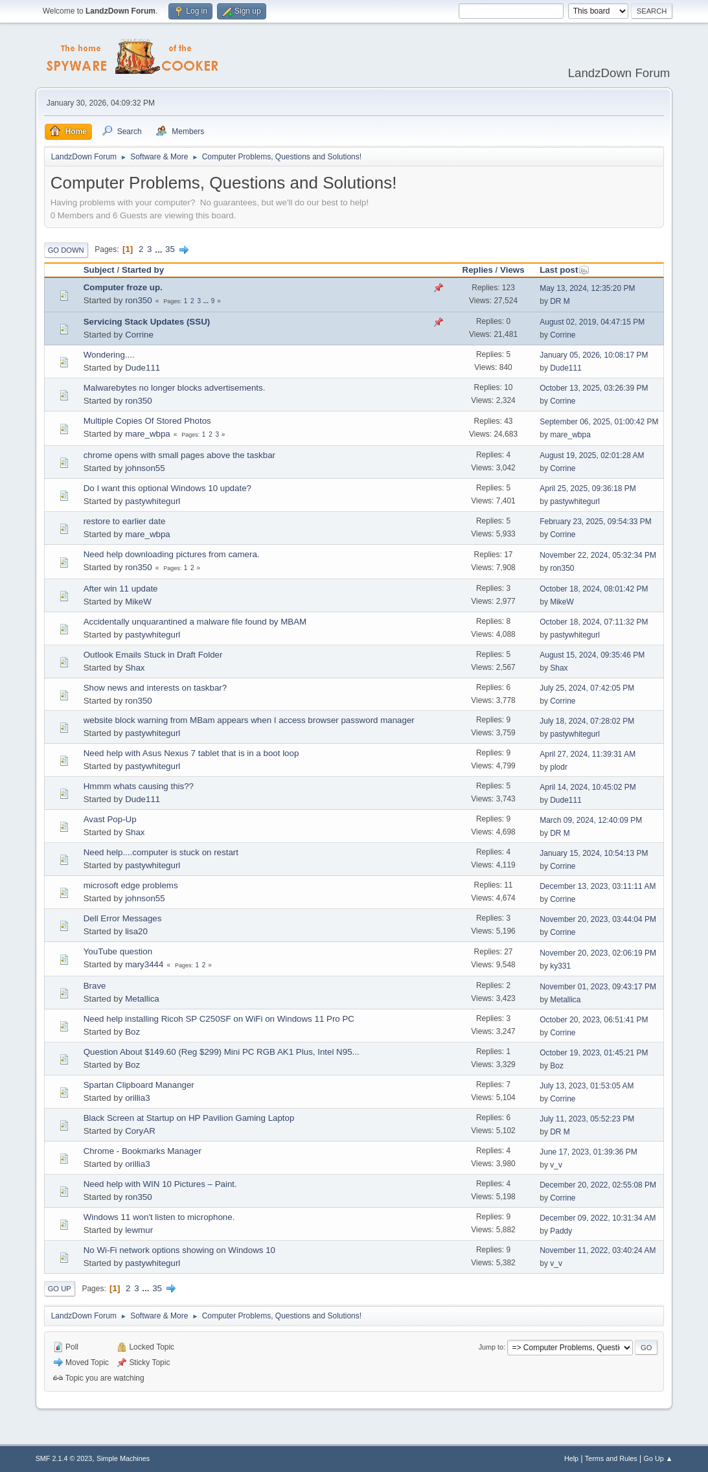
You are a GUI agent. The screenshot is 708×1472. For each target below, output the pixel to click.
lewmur (139, 1230)
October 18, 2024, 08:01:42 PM (594, 588)
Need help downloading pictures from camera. (172, 554)
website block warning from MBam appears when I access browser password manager (249, 720)
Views (512, 270)
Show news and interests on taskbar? (155, 688)
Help (571, 1458)
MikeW (138, 601)
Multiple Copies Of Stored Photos (147, 421)
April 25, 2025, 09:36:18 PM (588, 488)
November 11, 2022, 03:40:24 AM (598, 1250)
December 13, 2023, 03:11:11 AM (598, 886)
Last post (564, 270)
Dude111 (142, 368)
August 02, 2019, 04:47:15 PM (592, 322)
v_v (556, 1164)
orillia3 (137, 1098)
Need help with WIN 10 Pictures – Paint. (160, 1184)
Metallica (142, 999)
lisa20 (136, 931)
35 (170, 249)
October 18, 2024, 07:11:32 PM (594, 622)
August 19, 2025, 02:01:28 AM (592, 455)
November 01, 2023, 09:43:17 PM (598, 986)
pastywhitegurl (152, 501)
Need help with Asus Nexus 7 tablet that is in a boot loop (191, 753)
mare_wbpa (147, 434)
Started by (143, 270)
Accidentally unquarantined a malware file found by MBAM (195, 622)
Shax (134, 668)
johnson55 (145, 468)
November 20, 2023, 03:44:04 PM (598, 919)
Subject (99, 270)
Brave (95, 986)
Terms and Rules (611, 1458)
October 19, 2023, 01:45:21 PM (594, 1052)
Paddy (561, 1231)
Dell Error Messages (123, 918)
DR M (560, 301)
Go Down (66, 250)
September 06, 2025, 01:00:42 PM (599, 421)
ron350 (138, 300)
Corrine (139, 334)
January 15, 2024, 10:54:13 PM (594, 853)
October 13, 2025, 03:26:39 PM (594, 388)
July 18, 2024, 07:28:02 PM (587, 721)
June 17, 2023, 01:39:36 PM (588, 1151)
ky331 (560, 966)
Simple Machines (123, 1458)
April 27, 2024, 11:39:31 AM (587, 754)
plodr (558, 767)
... (160, 249)
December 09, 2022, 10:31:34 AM (598, 1218)
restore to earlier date (125, 521)
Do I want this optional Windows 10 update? (167, 488)
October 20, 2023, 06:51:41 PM (594, 1019)
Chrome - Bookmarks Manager (142, 1151)
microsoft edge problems (131, 885)
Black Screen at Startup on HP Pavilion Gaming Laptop (189, 1118)
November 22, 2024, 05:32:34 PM (598, 555)
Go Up (59, 1289)
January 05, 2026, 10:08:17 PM (594, 355)
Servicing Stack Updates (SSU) (147, 322)
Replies (477, 270)
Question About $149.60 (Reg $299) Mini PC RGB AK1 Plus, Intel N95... (222, 1052)
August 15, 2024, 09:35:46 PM (592, 655)
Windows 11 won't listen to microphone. (159, 1217)
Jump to (491, 1347)
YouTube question (118, 951)
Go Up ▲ (658, 1458)
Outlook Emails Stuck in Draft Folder (153, 655)
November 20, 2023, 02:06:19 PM (598, 953)
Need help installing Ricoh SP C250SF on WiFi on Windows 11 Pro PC (219, 1019)
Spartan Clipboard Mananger (139, 1085)
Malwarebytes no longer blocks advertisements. (175, 388)
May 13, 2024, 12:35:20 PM (587, 288)
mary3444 (144, 964)
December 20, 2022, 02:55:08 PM (598, 1185)
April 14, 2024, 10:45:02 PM (588, 787)
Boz (132, 1032)
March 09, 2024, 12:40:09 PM (591, 820)
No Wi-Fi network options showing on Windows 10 (179, 1250)
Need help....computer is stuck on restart (161, 852)
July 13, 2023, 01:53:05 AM (587, 1085)
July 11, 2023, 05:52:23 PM (587, 1118)
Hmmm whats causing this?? (139, 786)
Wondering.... (109, 355)
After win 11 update (121, 588)
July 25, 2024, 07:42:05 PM (587, 688)
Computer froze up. (123, 287)
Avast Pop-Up (110, 819)
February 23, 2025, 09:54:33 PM (596, 521)
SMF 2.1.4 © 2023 (64, 1458)
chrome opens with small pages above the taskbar (179, 455)
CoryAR (140, 1131)
